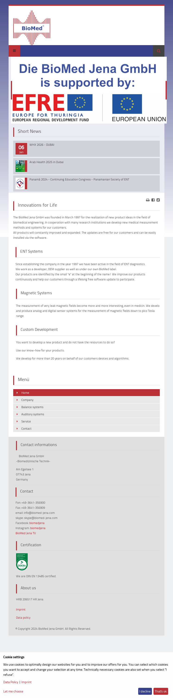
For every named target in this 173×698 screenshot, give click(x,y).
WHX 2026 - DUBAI (41, 145)
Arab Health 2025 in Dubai (46, 162)
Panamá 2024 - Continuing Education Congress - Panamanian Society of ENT (79, 179)
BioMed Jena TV (26, 533)
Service (26, 421)
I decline (145, 691)
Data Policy (10, 682)
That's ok (161, 691)
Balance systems (32, 407)
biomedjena (37, 523)
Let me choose (13, 691)
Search (158, 51)
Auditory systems (32, 414)
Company (27, 400)
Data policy (23, 617)
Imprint (21, 609)
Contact (26, 428)
